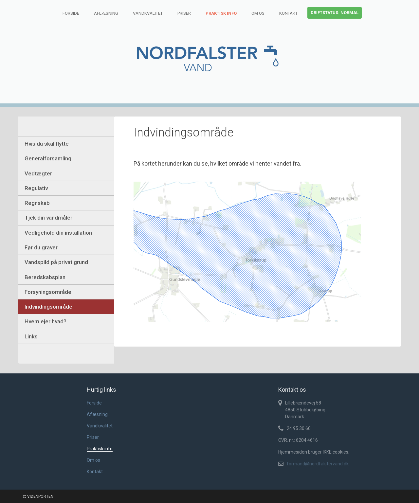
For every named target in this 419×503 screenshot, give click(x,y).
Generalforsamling (48, 158)
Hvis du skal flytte (47, 143)
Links (31, 336)
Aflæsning (106, 13)
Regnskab (37, 203)
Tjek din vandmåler (48, 217)
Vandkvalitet (148, 13)
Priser (184, 13)
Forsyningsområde (48, 292)
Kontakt (288, 13)
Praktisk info (221, 13)
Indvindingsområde (48, 306)
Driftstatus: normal (334, 12)
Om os (257, 13)
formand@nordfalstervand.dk (318, 463)
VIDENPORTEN (38, 496)
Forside (71, 13)
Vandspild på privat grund (56, 262)
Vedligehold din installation (58, 232)
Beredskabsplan (45, 277)
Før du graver (41, 247)
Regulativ (36, 188)
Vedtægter (38, 173)
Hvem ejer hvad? (45, 321)
